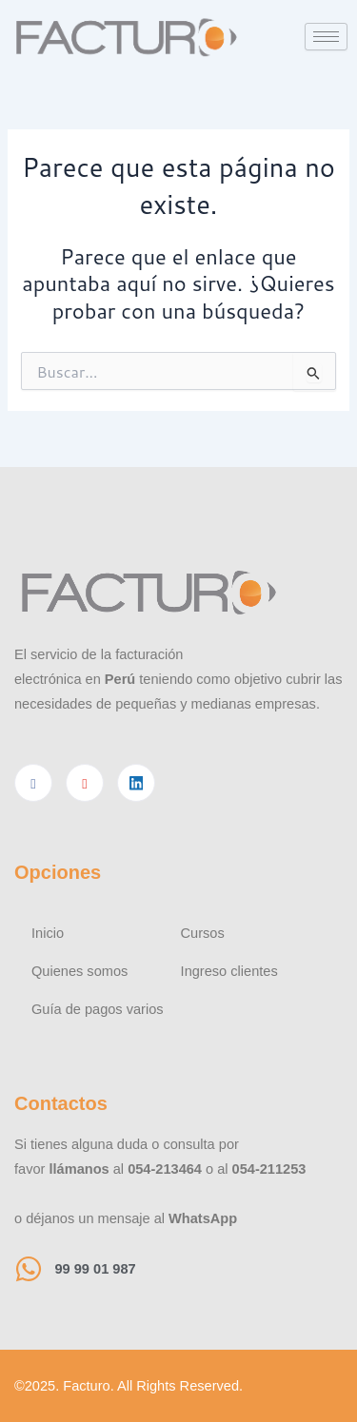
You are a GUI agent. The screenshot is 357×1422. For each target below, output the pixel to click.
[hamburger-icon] (326, 36)
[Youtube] (85, 783)
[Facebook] (33, 783)
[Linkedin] (136, 783)
